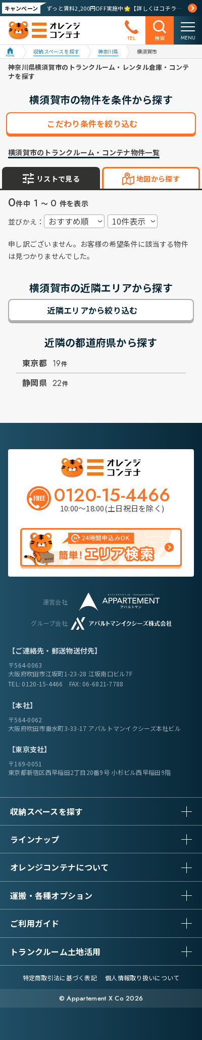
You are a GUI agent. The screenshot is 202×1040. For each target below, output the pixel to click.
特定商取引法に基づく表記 (60, 977)
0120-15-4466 (42, 683)
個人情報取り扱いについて (142, 977)
